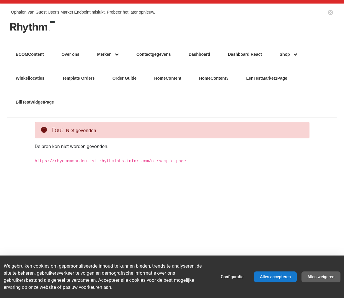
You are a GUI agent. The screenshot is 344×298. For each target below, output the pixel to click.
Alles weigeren (321, 276)
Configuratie (232, 276)
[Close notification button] (330, 12)
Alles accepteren (275, 276)
